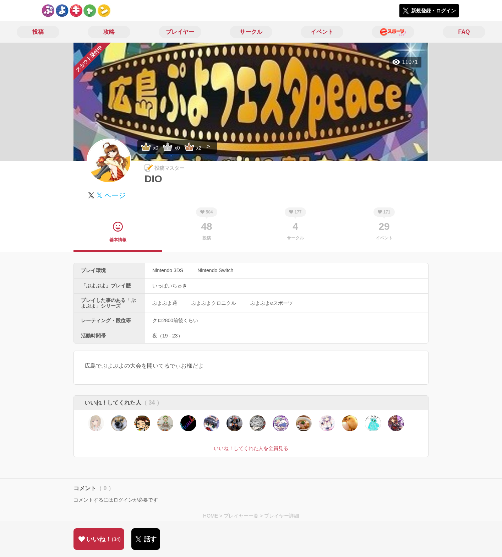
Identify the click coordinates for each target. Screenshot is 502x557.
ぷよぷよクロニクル (213, 303)
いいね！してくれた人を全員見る (251, 448)
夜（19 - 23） (167, 336)
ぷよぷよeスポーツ (271, 303)
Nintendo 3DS (167, 270)
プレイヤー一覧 (241, 516)
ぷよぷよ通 (164, 303)
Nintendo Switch (215, 270)
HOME (210, 516)
